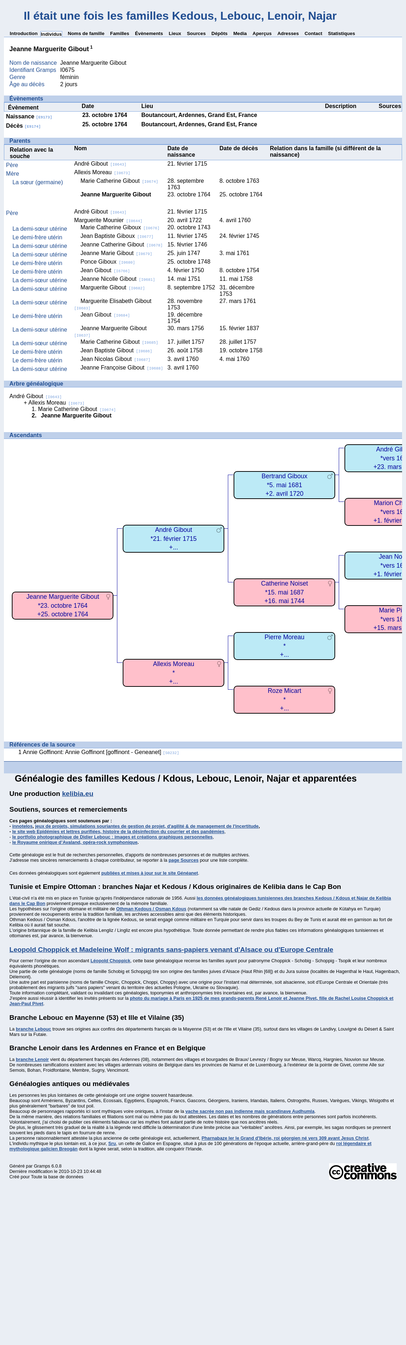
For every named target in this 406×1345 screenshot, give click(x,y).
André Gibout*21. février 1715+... (174, 538)
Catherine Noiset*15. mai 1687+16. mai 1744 (284, 592)
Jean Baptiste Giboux (116, 236)
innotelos (22, 826)
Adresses (288, 33)
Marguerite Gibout (112, 287)
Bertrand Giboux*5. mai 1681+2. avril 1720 (284, 485)
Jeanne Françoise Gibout (121, 368)
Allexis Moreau (102, 172)
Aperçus (262, 33)
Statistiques (341, 33)
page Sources (183, 860)
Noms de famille (86, 33)
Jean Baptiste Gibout (116, 350)
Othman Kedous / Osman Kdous (151, 908)
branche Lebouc (33, 1029)
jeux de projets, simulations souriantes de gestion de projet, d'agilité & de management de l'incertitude (147, 826)
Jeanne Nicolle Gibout (117, 279)
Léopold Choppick (111, 960)
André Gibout (100, 164)
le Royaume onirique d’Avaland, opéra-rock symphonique (74, 842)
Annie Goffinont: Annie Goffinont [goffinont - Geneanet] (101, 752)
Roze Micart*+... (284, 699)
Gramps (42, 1166)
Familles (119, 33)
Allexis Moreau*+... (173, 672)
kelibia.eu (77, 793)
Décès (23, 126)
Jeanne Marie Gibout (116, 253)
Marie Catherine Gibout (119, 181)
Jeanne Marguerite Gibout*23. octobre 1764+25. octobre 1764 (62, 605)
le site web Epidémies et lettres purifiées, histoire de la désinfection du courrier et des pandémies (118, 831)
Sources (196, 33)
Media (240, 33)
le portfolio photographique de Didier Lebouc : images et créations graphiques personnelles (112, 837)
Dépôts (219, 33)
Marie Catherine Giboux (120, 227)
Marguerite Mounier (108, 220)
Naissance (29, 116)
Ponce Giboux (107, 262)
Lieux (175, 33)
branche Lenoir (32, 1059)
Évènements (149, 33)
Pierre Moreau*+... (284, 646)
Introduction (24, 33)
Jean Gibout (105, 270)
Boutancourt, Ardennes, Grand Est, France (199, 115)
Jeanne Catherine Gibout (121, 244)
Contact (313, 33)
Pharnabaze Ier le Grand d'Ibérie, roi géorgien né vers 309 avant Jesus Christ (284, 1138)
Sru (112, 1143)
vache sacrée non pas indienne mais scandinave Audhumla (249, 1111)
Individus (51, 34)
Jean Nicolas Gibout (115, 359)
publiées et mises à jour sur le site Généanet (149, 873)
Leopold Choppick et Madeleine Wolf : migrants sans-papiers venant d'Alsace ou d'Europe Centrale (171, 949)
